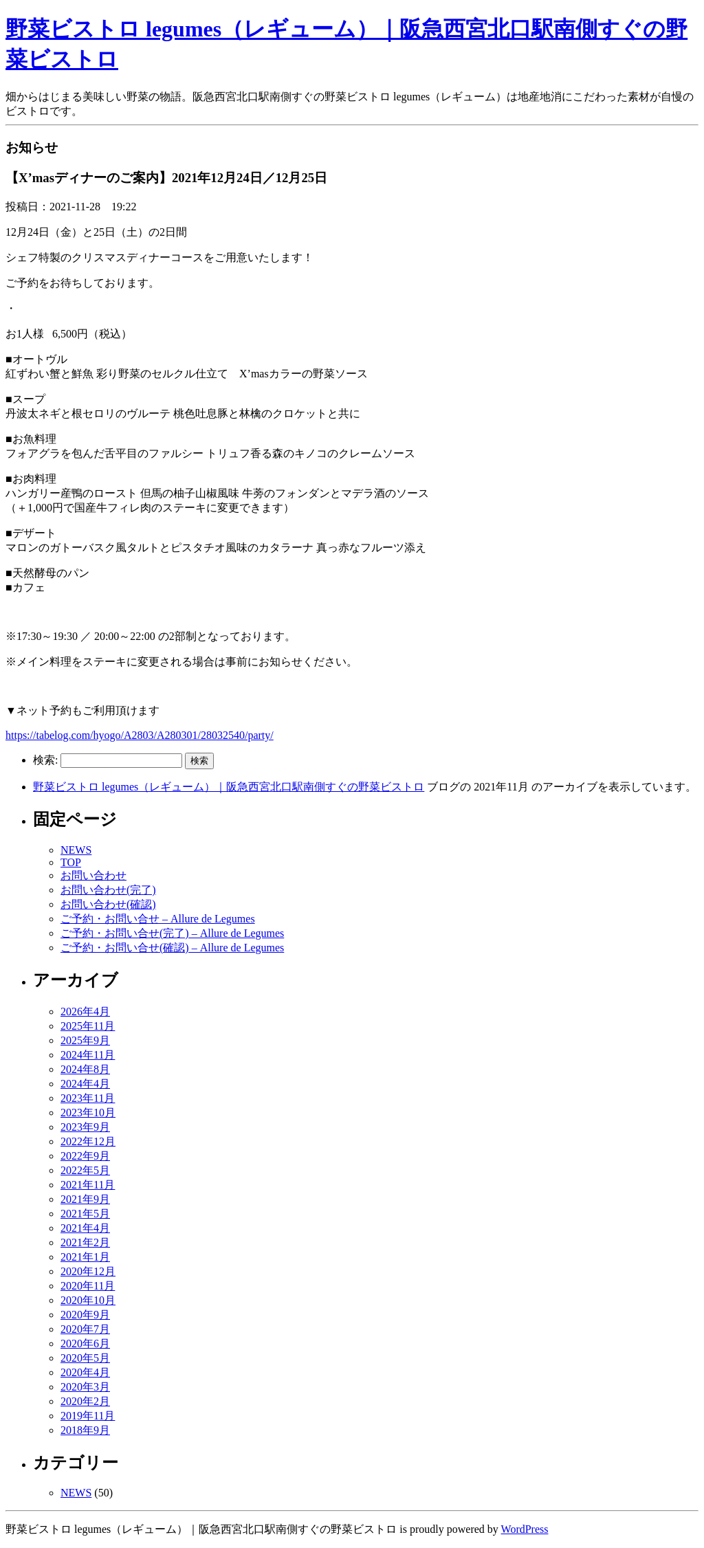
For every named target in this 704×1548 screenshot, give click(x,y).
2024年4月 (85, 1084)
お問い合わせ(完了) (108, 890)
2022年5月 (85, 1170)
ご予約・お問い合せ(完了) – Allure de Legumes (172, 933)
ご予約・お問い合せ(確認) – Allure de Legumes (172, 947)
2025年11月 (87, 1026)
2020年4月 (85, 1372)
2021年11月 (87, 1185)
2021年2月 (85, 1242)
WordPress (525, 1529)
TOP (70, 862)
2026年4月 (85, 1011)
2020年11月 (87, 1286)
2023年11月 (87, 1098)
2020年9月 (85, 1314)
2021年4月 (85, 1228)
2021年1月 (85, 1257)
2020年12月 (88, 1271)
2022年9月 (85, 1156)
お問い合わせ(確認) (108, 904)
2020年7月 (85, 1329)
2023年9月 (85, 1127)
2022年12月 (88, 1141)
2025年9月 (85, 1040)
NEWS (75, 850)
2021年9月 (85, 1199)
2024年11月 (87, 1055)
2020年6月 (85, 1343)
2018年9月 (85, 1430)
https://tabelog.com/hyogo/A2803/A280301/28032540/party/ (140, 735)
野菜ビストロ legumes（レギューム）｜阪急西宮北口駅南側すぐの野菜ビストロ (228, 787)
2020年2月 (85, 1401)
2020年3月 (85, 1387)
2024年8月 (85, 1069)
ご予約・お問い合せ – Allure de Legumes (157, 919)
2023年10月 (88, 1112)
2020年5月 (85, 1358)
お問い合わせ (93, 875)
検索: (45, 760)
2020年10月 (88, 1300)
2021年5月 (85, 1213)
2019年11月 (87, 1416)
